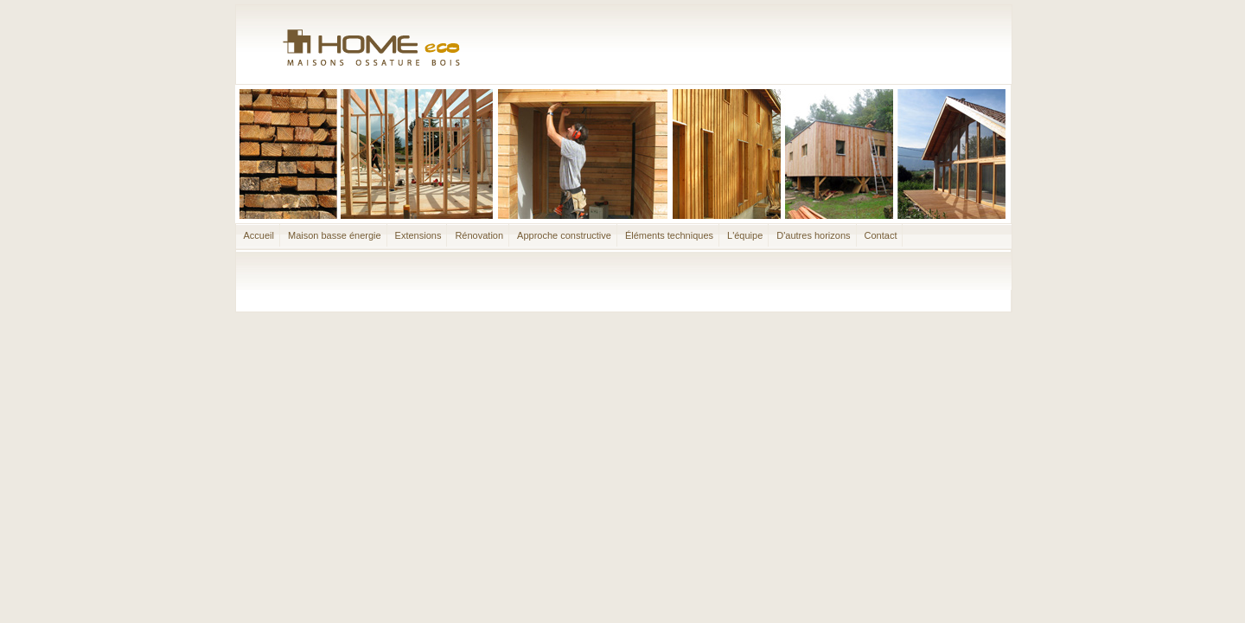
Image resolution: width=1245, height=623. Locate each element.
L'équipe (745, 235)
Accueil (259, 235)
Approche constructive (564, 235)
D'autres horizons (813, 235)
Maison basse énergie (334, 235)
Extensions (418, 235)
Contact (881, 235)
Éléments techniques (669, 235)
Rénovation (479, 235)
